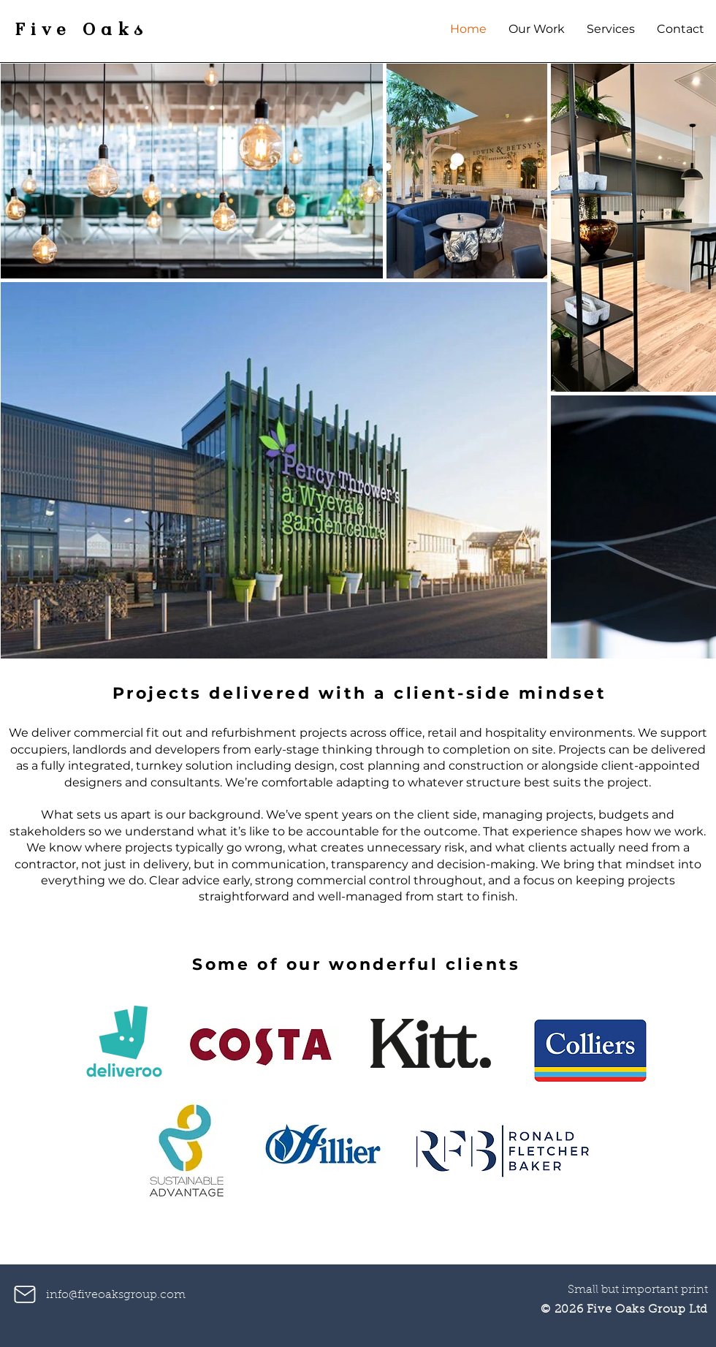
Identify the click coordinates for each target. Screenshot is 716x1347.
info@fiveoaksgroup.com (116, 1295)
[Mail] (25, 1294)
